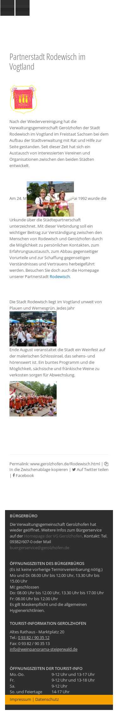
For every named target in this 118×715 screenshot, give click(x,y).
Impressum (20, 699)
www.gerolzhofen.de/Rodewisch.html (65, 464)
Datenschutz (47, 699)
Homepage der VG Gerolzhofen (53, 536)
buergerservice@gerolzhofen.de (39, 547)
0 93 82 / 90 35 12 (33, 637)
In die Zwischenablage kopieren (58, 467)
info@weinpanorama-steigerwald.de (43, 649)
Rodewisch (60, 276)
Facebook (23, 475)
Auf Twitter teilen (90, 469)
